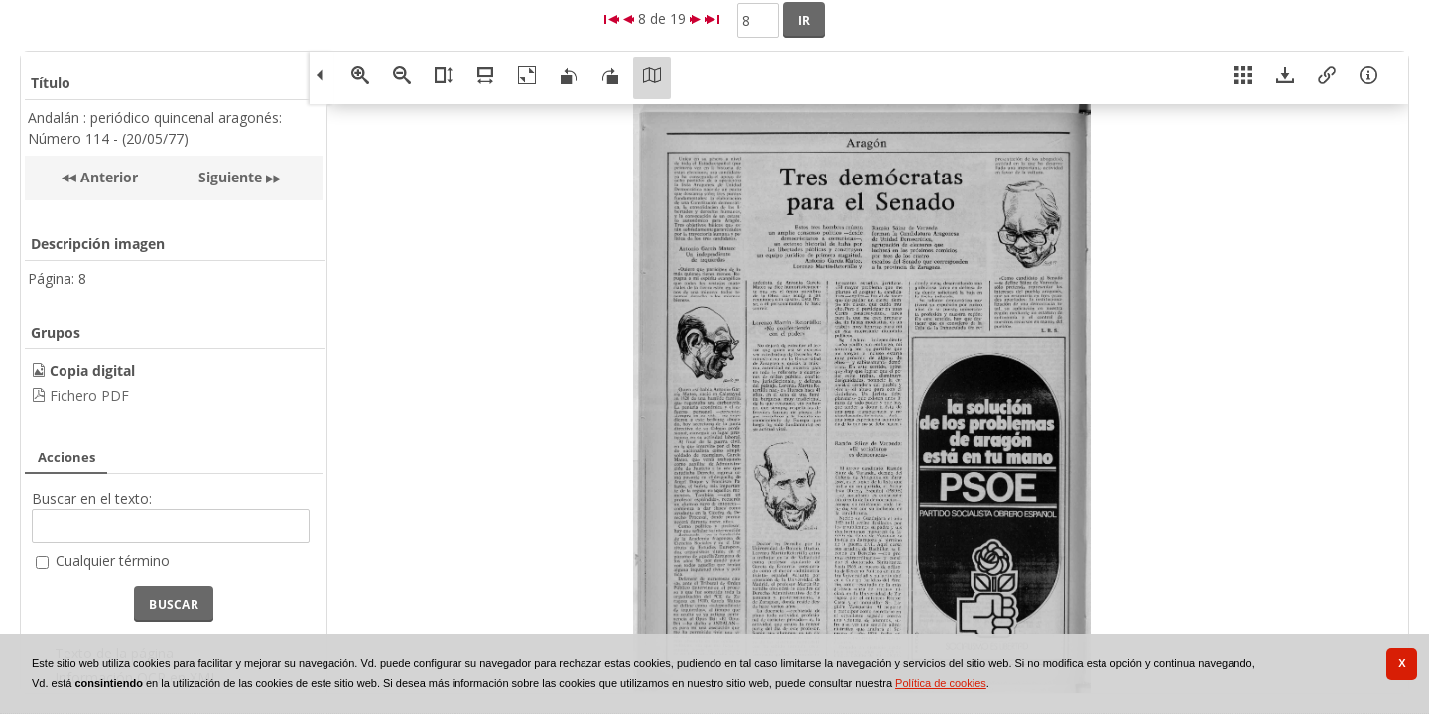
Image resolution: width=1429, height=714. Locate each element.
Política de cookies (940, 683)
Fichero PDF (89, 395)
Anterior (107, 177)
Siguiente (230, 177)
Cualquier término (113, 560)
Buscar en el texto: (92, 498)
